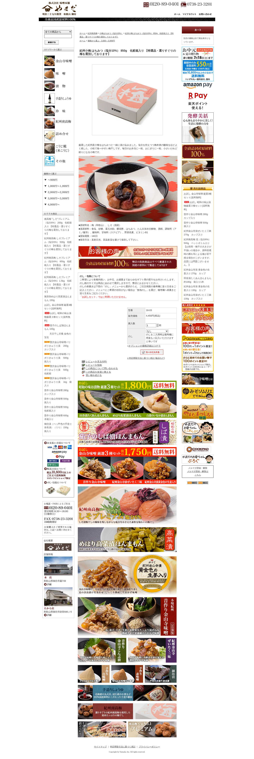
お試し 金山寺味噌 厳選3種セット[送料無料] (58, 307)
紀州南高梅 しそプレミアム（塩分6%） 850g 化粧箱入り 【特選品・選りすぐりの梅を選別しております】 (58, 265)
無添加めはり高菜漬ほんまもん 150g (58, 298)
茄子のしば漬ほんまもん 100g (57, 327)
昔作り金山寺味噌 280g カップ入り (57, 392)
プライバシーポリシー (149, 746)
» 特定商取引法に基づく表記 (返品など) (146, 358)
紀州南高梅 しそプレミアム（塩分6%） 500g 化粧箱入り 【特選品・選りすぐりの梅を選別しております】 (58, 245)
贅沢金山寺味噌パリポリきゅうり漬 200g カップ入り (57, 346)
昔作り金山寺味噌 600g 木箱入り (57, 417)
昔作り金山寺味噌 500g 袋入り (57, 400)
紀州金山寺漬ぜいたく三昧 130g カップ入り (197, 297)
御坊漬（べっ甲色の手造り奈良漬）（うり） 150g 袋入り (58, 428)
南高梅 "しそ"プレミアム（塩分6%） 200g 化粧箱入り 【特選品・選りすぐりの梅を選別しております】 (58, 226)
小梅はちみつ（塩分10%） (111, 33)
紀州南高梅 (92, 33)
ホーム (82, 33)
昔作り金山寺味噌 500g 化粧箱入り (57, 409)
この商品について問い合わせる (102, 368)
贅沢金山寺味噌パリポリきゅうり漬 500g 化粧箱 (57, 370)
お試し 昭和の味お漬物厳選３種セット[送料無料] (57, 317)
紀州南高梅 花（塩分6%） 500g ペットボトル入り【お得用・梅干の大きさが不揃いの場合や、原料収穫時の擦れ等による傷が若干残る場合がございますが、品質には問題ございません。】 (197, 252)
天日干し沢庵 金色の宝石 (57, 335)
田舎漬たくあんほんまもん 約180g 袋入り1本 (197, 280)
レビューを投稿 (94, 365)
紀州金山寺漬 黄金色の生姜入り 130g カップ (197, 288)
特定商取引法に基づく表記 (122, 746)
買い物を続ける (94, 375)
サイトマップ (100, 746)
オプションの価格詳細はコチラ (144, 346)
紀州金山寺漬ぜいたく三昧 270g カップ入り (197, 233)
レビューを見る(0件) (96, 361)
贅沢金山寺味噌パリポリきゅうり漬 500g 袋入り (57, 358)
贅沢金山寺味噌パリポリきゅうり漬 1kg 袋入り (58, 382)
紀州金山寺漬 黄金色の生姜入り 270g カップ (197, 271)
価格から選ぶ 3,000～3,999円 (101, 41)
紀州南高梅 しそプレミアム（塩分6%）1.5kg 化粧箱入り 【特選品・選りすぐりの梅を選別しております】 (58, 284)
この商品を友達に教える (98, 372)
